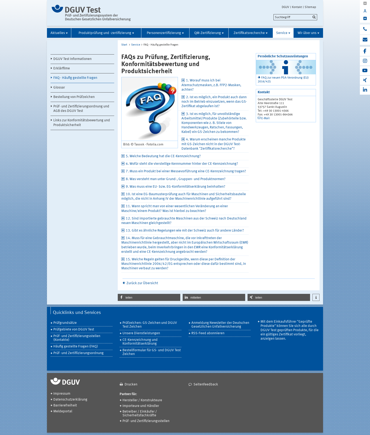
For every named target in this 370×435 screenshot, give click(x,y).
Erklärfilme (61, 68)
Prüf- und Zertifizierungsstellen (145, 421)
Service (281, 33)
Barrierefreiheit (65, 405)
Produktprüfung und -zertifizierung (105, 33)
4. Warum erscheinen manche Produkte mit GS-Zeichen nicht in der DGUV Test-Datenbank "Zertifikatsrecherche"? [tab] (213, 144)
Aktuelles (57, 33)
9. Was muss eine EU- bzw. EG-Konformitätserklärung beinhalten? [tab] (175, 187)
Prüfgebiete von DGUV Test (73, 329)
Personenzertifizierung (164, 33)
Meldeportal (62, 411)
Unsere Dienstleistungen (141, 333)
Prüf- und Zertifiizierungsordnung (78, 353)
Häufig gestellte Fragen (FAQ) (75, 346)
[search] (295, 17)
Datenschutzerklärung (70, 399)
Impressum (61, 394)
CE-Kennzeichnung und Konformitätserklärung (140, 342)
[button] (149, 297)
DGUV (285, 7)
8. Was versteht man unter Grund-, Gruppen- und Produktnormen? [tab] (176, 179)
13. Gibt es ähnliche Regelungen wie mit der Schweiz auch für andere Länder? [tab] (185, 230)
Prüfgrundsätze (65, 323)
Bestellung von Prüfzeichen (74, 97)
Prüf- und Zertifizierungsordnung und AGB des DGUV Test (81, 109)
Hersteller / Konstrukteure (142, 400)
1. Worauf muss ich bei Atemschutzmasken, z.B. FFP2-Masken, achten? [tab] (211, 85)
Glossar (59, 87)
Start (124, 44)
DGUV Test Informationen (72, 59)
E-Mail (265, 118)
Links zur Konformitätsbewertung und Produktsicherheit (81, 123)
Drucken (131, 384)
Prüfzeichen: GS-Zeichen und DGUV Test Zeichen (149, 325)
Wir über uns (307, 33)
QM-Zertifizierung (207, 33)
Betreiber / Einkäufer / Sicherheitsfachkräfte (139, 413)
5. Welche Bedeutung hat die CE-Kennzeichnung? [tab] (163, 156)
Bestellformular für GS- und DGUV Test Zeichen (151, 352)
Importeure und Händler (140, 406)
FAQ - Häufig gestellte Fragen (75, 78)
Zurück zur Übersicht (142, 283)
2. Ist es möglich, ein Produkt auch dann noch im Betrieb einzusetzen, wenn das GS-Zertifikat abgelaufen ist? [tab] (214, 102)
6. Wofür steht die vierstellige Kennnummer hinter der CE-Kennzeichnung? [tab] (182, 164)
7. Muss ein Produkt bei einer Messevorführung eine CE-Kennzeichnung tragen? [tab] (186, 171)
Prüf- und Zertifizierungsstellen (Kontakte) (76, 338)
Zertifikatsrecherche (249, 33)
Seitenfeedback (205, 384)
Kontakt (297, 7)
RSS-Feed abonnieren (207, 333)
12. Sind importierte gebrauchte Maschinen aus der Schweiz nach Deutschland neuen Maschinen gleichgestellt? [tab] (184, 221)
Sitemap (310, 7)
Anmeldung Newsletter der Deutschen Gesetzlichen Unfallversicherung (220, 325)
